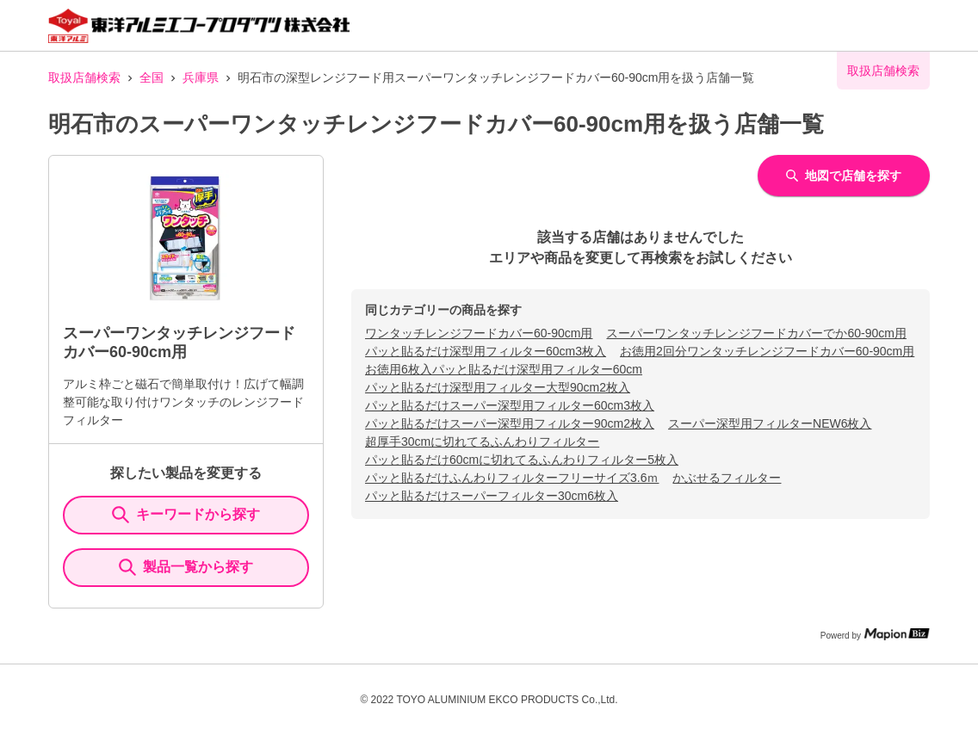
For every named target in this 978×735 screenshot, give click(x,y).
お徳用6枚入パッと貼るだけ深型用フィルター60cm (503, 369)
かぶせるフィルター (726, 478)
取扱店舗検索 (84, 77)
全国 (151, 77)
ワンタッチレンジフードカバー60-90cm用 (478, 333)
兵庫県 (201, 77)
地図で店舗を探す (843, 175)
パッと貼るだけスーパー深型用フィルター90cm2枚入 (509, 423)
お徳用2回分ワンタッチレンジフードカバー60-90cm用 (767, 351)
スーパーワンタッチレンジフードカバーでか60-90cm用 (756, 333)
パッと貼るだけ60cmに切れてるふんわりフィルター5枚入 (521, 459)
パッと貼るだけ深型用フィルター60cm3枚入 (485, 351)
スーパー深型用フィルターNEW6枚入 (769, 423)
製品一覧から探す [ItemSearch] (186, 567)
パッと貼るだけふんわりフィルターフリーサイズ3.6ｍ (512, 478)
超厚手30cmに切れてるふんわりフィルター (482, 441)
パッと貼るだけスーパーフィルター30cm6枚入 (491, 496)
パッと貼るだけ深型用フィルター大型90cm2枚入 (497, 387)
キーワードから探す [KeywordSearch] (186, 514)
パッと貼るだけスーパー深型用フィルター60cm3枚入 (509, 405)
